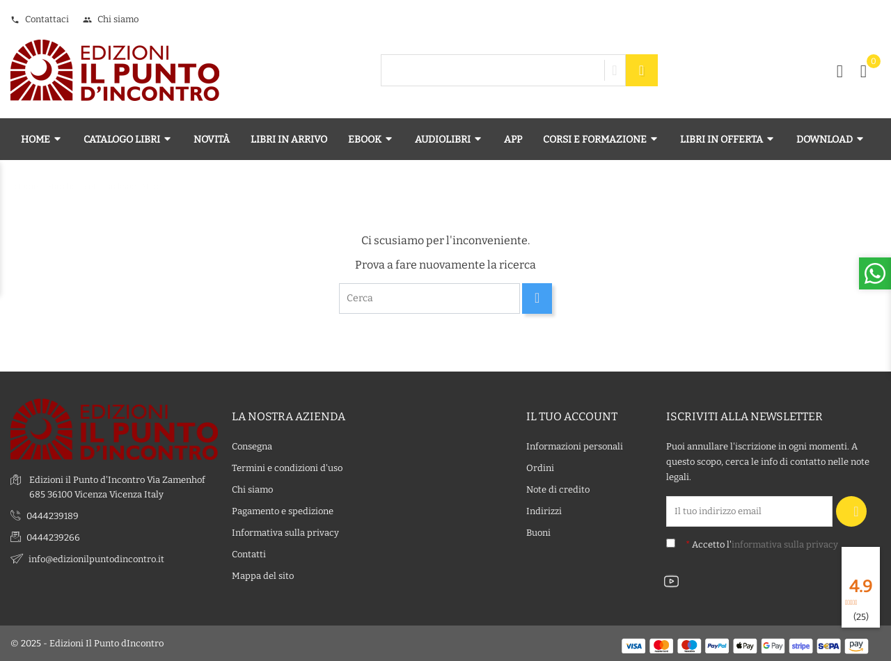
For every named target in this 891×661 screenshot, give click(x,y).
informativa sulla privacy (785, 544)
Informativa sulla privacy (285, 532)
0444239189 (52, 516)
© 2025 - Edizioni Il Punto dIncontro (87, 643)
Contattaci (39, 19)
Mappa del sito (263, 576)
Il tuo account (571, 416)
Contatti (249, 554)
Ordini (540, 468)
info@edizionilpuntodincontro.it (96, 559)
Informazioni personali (574, 446)
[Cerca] (429, 298)
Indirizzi (544, 511)
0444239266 (53, 537)
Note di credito (558, 489)
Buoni (538, 532)
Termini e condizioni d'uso (287, 468)
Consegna (252, 446)
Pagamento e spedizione (282, 511)
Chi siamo (111, 19)
